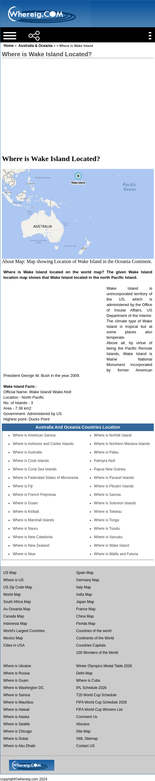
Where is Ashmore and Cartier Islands (43, 444)
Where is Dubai (15, 739)
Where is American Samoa (34, 435)
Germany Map (87, 580)
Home (9, 46)
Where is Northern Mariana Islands (122, 444)
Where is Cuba (88, 680)
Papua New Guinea (109, 469)
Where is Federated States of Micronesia (45, 478)
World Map (12, 594)
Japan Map (85, 602)
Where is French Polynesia (34, 495)
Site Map (83, 731)
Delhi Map (84, 673)
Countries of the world (94, 631)
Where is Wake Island (111, 545)
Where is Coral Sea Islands (34, 469)
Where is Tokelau (108, 511)
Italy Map (83, 587)
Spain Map (84, 573)
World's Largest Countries (24, 631)
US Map (9, 573)
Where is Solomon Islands (115, 503)
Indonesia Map (15, 623)
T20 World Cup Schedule (96, 695)
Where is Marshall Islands (33, 520)
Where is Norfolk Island (112, 435)
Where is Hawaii (16, 709)
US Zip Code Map (17, 587)
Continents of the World (95, 638)
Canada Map (13, 616)
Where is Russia (16, 673)
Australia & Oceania (35, 46)
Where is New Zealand (31, 545)
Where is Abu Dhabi (19, 746)
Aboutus (83, 724)
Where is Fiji (23, 486)
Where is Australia (27, 452)
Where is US (13, 580)
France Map (86, 609)
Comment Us (86, 717)
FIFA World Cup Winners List (99, 709)
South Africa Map (17, 602)
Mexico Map (13, 638)
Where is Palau (106, 452)
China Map (85, 616)
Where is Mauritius (18, 702)
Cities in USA (14, 645)
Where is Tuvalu (107, 528)
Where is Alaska (16, 717)
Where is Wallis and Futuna (116, 554)
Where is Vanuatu (108, 537)
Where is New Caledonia (32, 537)
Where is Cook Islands (31, 461)
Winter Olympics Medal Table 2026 (104, 666)
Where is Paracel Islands (114, 478)
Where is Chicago (17, 731)
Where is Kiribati (26, 511)
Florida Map (85, 623)
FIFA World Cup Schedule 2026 (101, 702)
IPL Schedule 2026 (91, 688)
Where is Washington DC (23, 688)
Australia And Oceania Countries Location (78, 427)
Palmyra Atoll (104, 461)
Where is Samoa (107, 495)
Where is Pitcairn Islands (114, 486)
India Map (84, 594)
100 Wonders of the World (97, 653)
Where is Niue (24, 554)
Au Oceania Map (16, 609)
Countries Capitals (91, 645)
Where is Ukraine (17, 666)
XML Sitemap (87, 739)
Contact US (85, 746)
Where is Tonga (106, 520)
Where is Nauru (25, 528)
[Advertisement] (77, 106)
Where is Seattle (16, 724)
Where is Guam (25, 503)
